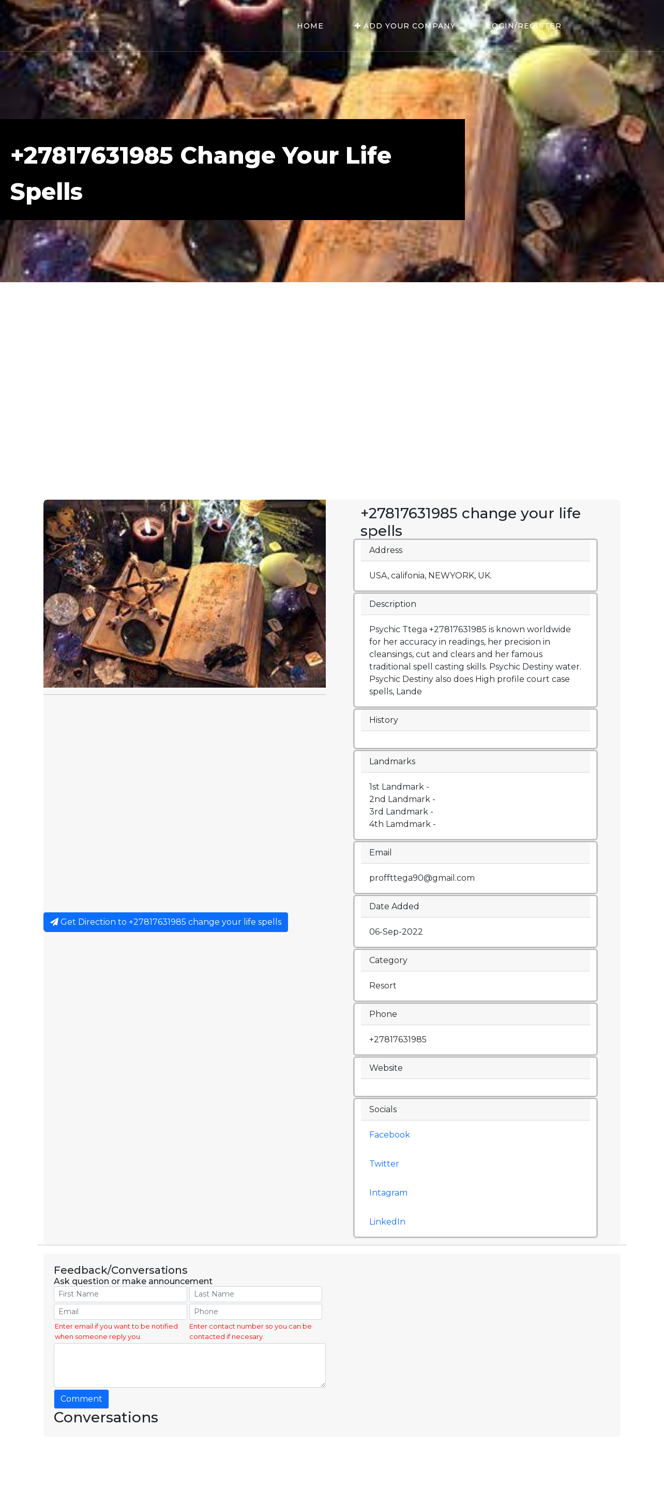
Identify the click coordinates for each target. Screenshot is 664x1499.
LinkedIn (387, 1222)
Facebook (389, 1135)
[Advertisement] (332, 422)
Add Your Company (405, 26)
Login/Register (524, 26)
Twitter (384, 1164)
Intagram (388, 1193)
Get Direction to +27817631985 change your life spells (165, 922)
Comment (81, 1399)
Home (310, 26)
